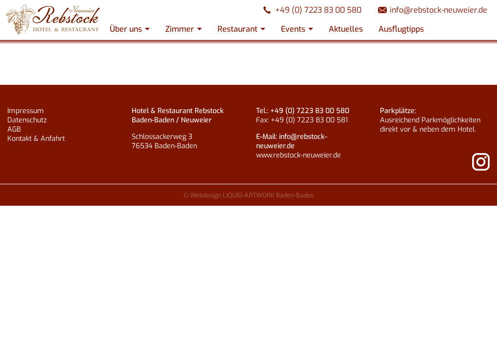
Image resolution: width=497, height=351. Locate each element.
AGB (14, 129)
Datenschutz (27, 120)
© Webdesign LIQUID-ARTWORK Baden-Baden (248, 195)
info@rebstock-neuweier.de (438, 10)
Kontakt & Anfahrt (36, 138)
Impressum (25, 111)
